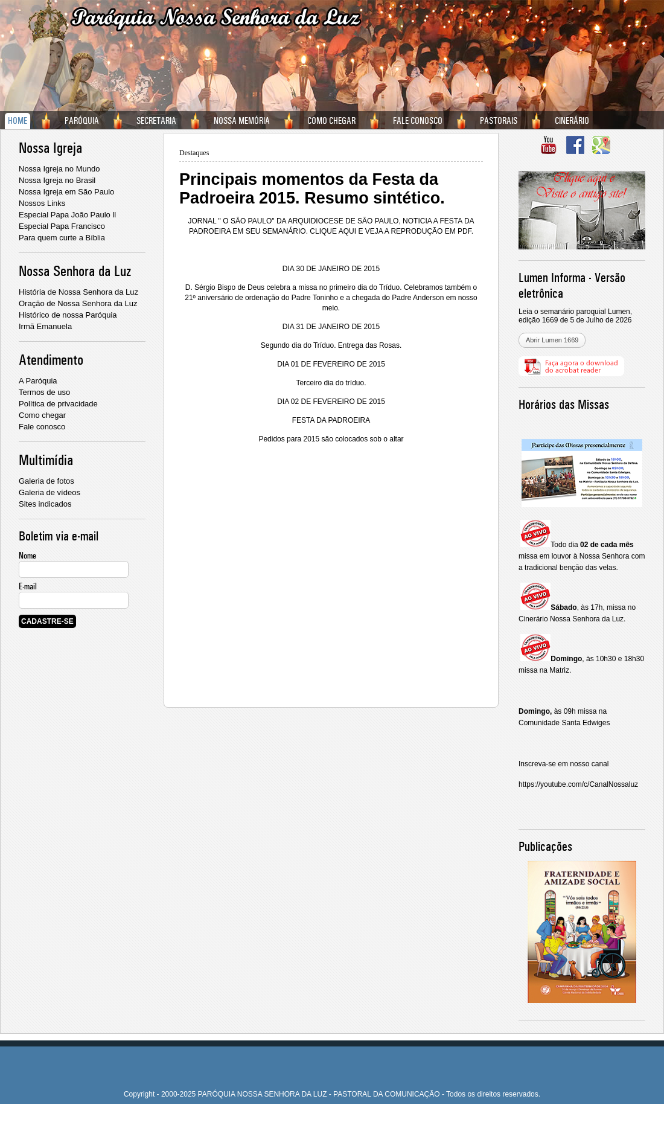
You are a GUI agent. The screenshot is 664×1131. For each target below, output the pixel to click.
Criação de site (310, 1116)
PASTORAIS (498, 120)
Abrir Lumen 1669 (552, 340)
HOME (17, 120)
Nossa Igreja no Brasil (57, 180)
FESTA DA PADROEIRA (331, 420)
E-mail (28, 586)
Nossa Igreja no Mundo (59, 168)
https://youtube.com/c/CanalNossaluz (578, 784)
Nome (27, 555)
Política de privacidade (58, 403)
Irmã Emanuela (45, 326)
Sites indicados (45, 503)
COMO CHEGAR (331, 120)
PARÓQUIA (82, 120)
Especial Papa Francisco (62, 226)
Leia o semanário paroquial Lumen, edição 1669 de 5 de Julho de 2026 (575, 315)
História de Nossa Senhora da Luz (78, 291)
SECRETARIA (156, 120)
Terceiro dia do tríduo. (331, 383)
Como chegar (42, 415)
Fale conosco (42, 426)
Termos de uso (44, 392)
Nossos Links (42, 203)
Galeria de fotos (46, 480)
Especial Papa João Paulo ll (67, 214)
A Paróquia (38, 380)
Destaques (194, 153)
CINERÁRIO (572, 120)
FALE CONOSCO (417, 120)
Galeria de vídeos (49, 492)
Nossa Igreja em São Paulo (66, 191)
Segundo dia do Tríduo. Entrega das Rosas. (331, 345)
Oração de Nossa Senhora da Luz (78, 303)
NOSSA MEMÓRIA (242, 120)
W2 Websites (357, 1116)
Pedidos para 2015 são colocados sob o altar (330, 439)
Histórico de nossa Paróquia (68, 314)
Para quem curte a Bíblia (62, 237)
